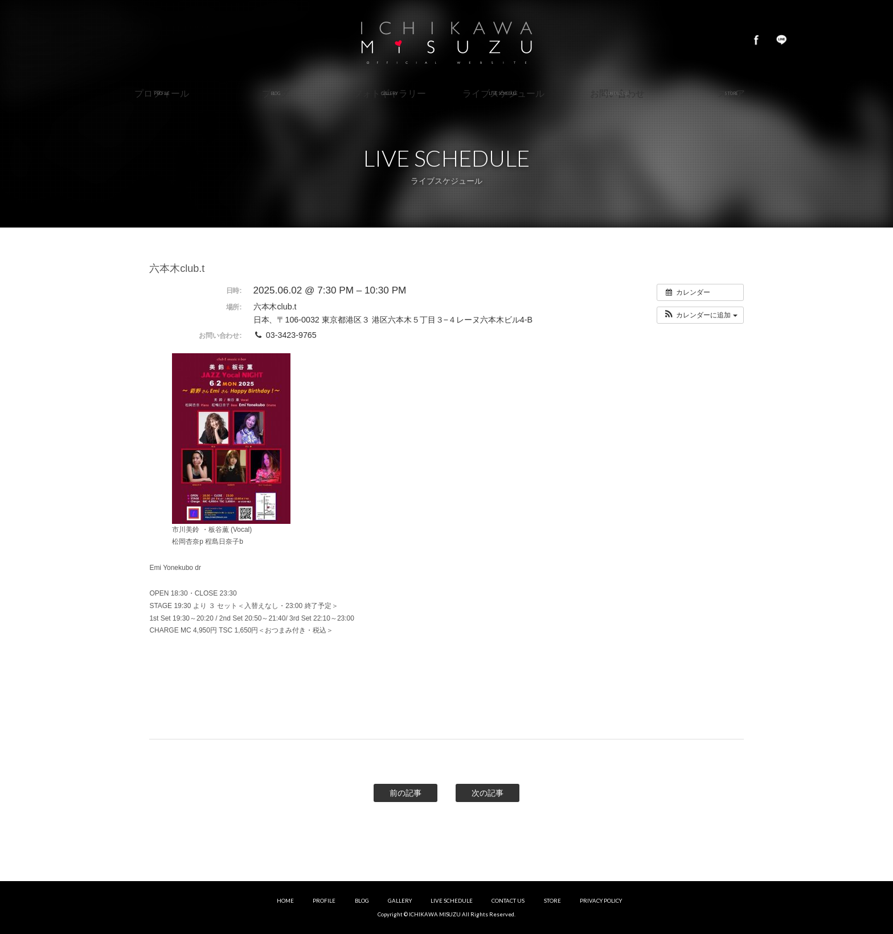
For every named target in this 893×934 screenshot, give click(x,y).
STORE (552, 901)
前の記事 (405, 792)
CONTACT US (508, 901)
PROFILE (324, 901)
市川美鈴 (446, 40)
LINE (781, 40)
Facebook (756, 40)
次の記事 (487, 792)
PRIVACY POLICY (601, 901)
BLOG (362, 901)
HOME (285, 901)
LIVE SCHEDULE (452, 901)
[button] (700, 315)
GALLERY (400, 901)
